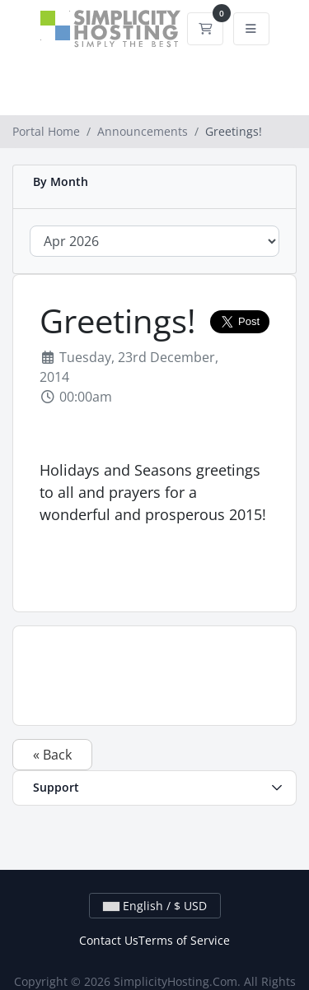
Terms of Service (184, 940)
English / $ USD (155, 905)
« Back (52, 755)
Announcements (142, 131)
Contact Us (108, 940)
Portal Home (46, 131)
